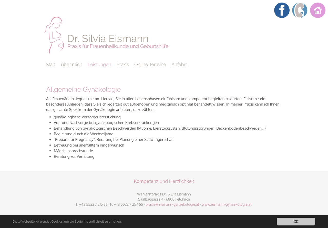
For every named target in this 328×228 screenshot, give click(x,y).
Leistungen (99, 64)
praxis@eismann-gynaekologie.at (172, 204)
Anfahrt (179, 64)
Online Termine (150, 64)
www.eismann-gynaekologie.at (226, 204)
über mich (71, 64)
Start (51, 64)
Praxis (123, 64)
